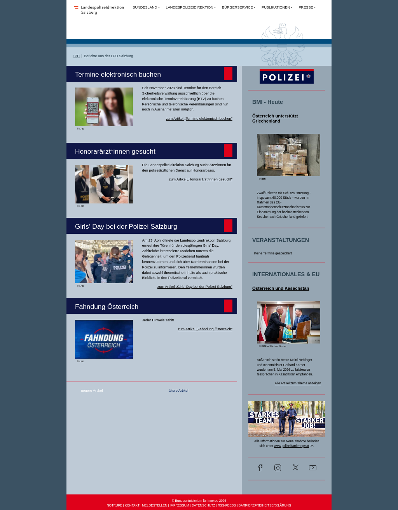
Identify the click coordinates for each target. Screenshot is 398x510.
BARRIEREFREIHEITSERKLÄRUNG (265, 505)
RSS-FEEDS (227, 505)
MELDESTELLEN (155, 505)
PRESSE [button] (305, 7)
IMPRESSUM (179, 505)
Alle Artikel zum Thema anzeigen (298, 383)
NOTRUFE (114, 505)
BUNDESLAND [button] (145, 7)
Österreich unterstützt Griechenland (275, 119)
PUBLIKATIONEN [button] (276, 7)
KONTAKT (132, 505)
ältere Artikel (179, 391)
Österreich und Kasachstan (280, 288)
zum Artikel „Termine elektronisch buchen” (199, 119)
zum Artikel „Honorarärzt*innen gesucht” (200, 179)
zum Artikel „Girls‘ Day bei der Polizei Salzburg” (194, 287)
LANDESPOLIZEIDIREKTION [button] (189, 7)
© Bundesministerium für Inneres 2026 (199, 501)
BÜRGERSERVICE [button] (237, 7)
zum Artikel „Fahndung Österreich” (205, 329)
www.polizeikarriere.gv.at (291, 446)
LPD (76, 56)
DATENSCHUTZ (203, 505)
